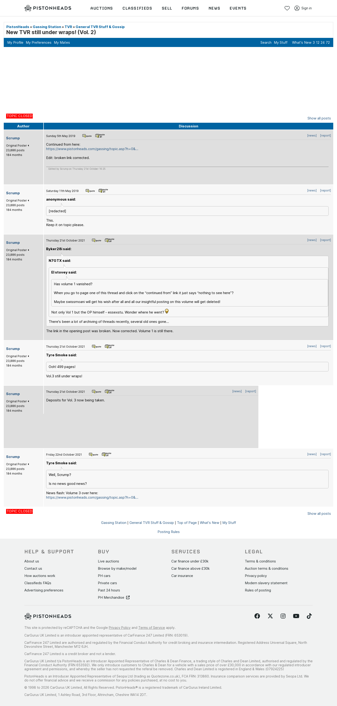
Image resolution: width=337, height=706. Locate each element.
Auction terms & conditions (266, 568)
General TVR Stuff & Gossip (100, 27)
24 (323, 42)
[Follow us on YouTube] (296, 616)
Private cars (107, 583)
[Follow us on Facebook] (257, 616)
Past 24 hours (109, 590)
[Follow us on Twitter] (270, 616)
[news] (312, 135)
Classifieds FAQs (37, 583)
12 (317, 42)
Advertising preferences (43, 590)
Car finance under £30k (190, 561)
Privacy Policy (120, 628)
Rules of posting (258, 590)
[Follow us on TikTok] (309, 616)
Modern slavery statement (266, 583)
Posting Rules (169, 532)
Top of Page (187, 522)
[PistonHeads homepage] (47, 8)
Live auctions (108, 561)
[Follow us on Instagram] (283, 616)
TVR (68, 27)
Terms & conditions (260, 561)
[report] (325, 135)
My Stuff (280, 42)
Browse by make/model (117, 568)
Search (265, 42)
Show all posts (319, 118)
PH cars (104, 575)
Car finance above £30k (190, 568)
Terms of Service (151, 628)
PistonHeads (17, 27)
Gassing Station (47, 27)
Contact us (33, 568)
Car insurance (182, 575)
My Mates (62, 42)
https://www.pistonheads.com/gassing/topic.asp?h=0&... (92, 149)
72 (328, 42)
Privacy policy (256, 575)
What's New (301, 42)
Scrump (13, 138)
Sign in (303, 8)
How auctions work (39, 575)
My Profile (15, 42)
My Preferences (38, 42)
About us (31, 561)
